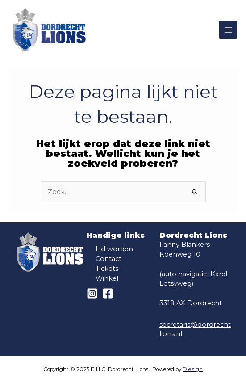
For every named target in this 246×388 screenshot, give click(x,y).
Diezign (193, 369)
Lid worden (114, 249)
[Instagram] (92, 293)
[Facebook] (107, 293)
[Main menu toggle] (228, 29)
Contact (108, 259)
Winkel (107, 278)
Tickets (107, 269)
